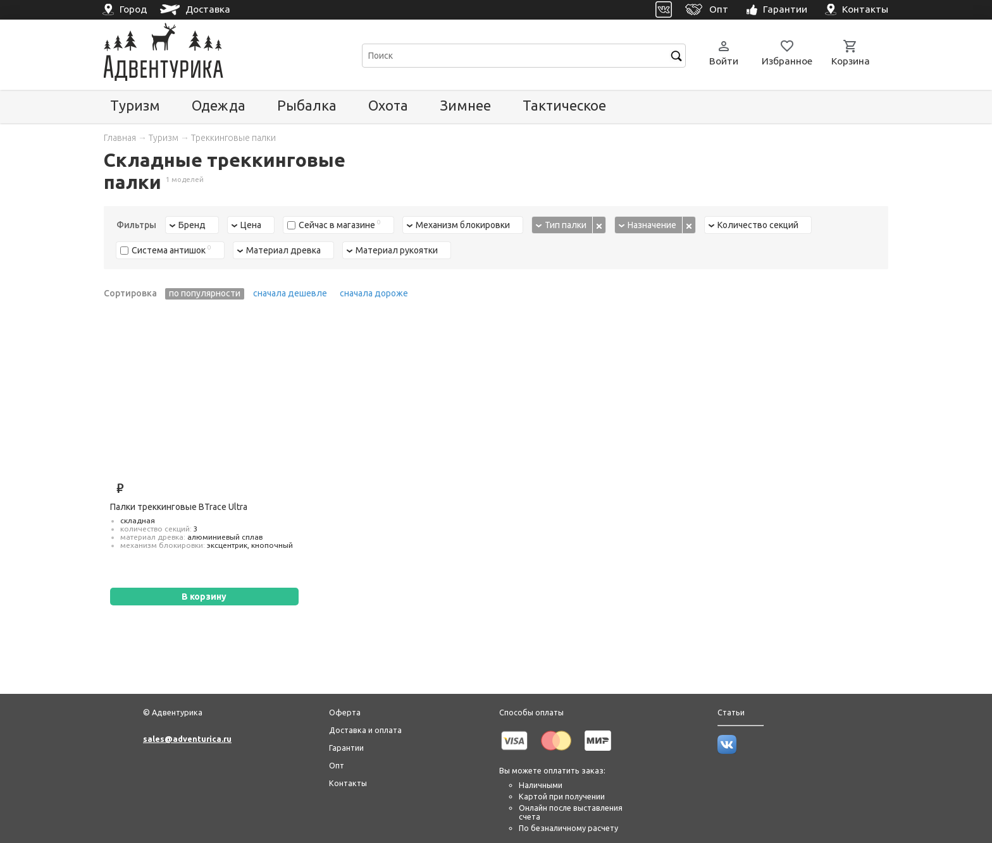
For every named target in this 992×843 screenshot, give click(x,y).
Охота (388, 105)
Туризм (135, 105)
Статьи (731, 712)
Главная (120, 138)
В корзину (204, 596)
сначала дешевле (290, 293)
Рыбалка (307, 105)
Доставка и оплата (365, 729)
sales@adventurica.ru (187, 738)
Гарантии (346, 747)
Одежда (218, 105)
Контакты (348, 783)
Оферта (345, 712)
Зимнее (465, 105)
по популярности (204, 293)
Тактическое (564, 105)
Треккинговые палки (233, 138)
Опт (336, 765)
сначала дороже (374, 293)
